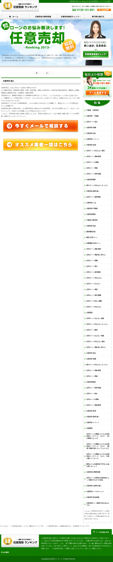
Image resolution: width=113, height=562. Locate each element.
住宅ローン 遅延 (92, 289)
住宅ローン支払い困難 (94, 301)
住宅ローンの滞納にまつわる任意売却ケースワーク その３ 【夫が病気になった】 (97, 436)
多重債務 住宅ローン (93, 243)
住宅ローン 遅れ (92, 266)
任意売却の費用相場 (43, 16)
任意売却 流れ (91, 133)
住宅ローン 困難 (92, 260)
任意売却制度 (91, 179)
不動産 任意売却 (92, 110)
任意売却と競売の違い (94, 486)
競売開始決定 (91, 231)
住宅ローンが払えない (94, 307)
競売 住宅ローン (92, 237)
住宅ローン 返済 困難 (93, 295)
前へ (36, 73)
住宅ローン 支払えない (94, 278)
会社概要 (6, 552)
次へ (48, 73)
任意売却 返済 (91, 145)
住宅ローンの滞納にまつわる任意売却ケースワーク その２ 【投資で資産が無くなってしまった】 (97, 446)
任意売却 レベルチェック (95, 491)
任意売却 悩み (91, 226)
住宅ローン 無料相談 (93, 197)
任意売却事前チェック (70, 16)
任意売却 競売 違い (92, 191)
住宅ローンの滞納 (92, 162)
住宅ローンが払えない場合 (95, 151)
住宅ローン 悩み (92, 122)
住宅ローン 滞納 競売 (93, 156)
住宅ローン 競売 (92, 330)
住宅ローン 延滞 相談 (93, 174)
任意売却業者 (91, 214)
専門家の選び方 (98, 16)
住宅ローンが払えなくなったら (97, 324)
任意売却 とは (91, 203)
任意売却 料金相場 (92, 497)
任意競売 (89, 312)
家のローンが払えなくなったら (97, 185)
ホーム (15, 16)
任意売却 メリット (92, 139)
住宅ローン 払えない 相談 (95, 318)
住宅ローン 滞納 (92, 168)
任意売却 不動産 (92, 116)
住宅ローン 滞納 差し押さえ (96, 255)
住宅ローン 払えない (93, 284)
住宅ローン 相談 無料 (93, 249)
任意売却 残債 (91, 127)
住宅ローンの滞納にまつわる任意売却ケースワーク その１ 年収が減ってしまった (97, 456)
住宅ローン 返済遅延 (93, 272)
